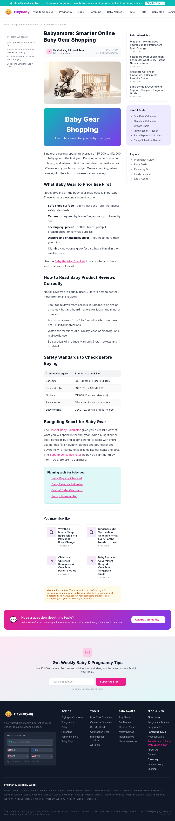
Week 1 (7, 790)
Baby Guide (138, 164)
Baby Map (158, 11)
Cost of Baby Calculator (65, 430)
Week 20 (28, 794)
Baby (82, 11)
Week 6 (52, 790)
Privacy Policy (156, 764)
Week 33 (160, 794)
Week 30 (130, 794)
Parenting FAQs (157, 731)
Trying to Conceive (43, 11)
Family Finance (140, 174)
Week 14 (128, 790)
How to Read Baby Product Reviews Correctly (20, 51)
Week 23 (58, 794)
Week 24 (68, 794)
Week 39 (60, 799)
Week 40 (71, 799)
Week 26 (89, 794)
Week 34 (8, 799)
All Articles (154, 717)
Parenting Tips (140, 169)
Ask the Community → (148, 619)
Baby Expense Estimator (65, 454)
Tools (132, 11)
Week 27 (99, 794)
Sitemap (152, 768)
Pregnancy (67, 11)
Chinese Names (128, 727)
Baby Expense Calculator (146, 135)
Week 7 (61, 790)
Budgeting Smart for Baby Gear (20, 65)
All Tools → (96, 744)
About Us (153, 749)
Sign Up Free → (155, 3)
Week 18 (8, 794)
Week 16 (147, 790)
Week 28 (109, 794)
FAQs (144, 11)
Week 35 (19, 799)
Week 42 (91, 799)
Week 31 (140, 794)
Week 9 (79, 790)
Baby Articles (155, 727)
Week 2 (16, 790)
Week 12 (108, 790)
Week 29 (119, 794)
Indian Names (126, 736)
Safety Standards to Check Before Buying (20, 58)
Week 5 (43, 790)
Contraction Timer (100, 731)
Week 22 (48, 794)
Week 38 (50, 799)
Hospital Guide (156, 736)
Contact (152, 754)
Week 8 (70, 790)
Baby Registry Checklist (70, 261)
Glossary (153, 759)
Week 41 (81, 799)
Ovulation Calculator (143, 121)
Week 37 (39, 799)
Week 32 (150, 794)
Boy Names (125, 717)
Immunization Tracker (144, 130)
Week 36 (29, 799)
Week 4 (34, 790)
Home (7, 24)
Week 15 (138, 790)
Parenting (97, 11)
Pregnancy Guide (142, 159)
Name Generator (128, 741)
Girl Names (125, 722)
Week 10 (89, 790)
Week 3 (25, 790)
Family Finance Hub (64, 496)
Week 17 (157, 790)
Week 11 (99, 790)
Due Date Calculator (143, 116)
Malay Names (126, 731)
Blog (14, 24)
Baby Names (116, 11)
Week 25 (79, 794)
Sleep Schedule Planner (145, 140)
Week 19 (18, 794)
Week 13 (118, 790)
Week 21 (38, 794)
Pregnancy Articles (158, 722)
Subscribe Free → (111, 681)
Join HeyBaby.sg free (27, 3)
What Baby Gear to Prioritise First (21, 44)
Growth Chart (139, 125)
